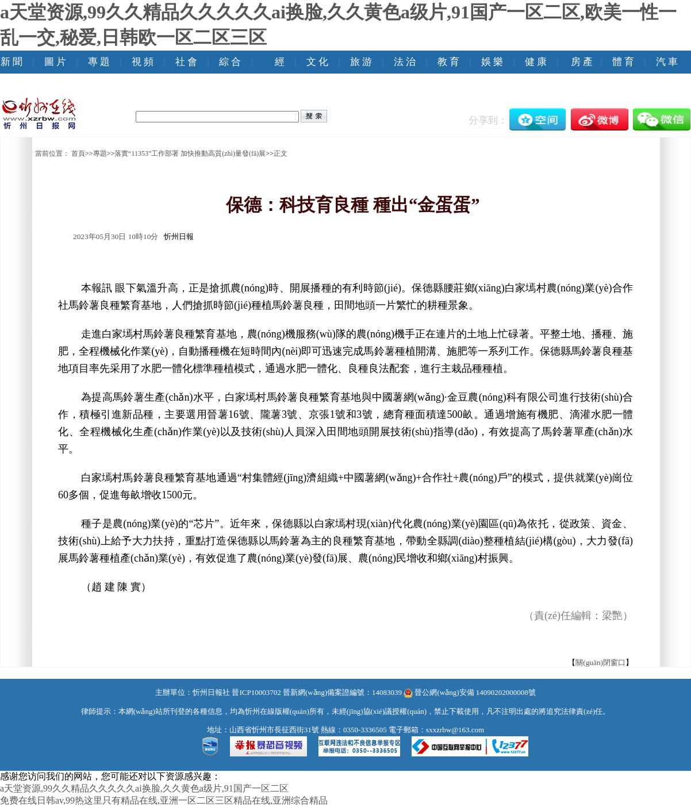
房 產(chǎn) (582, 73)
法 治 (405, 61)
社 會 (186, 61)
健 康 (536, 61)
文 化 (317, 61)
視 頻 (142, 61)
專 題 (99, 61)
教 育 (448, 61)
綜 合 (230, 61)
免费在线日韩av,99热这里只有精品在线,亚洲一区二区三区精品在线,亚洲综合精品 (164, 800)
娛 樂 (492, 61)
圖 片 (55, 61)
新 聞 (11, 61)
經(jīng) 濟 (280, 73)
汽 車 (667, 61)
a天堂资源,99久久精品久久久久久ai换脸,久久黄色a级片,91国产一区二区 (144, 788)
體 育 (623, 61)
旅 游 (361, 61)
